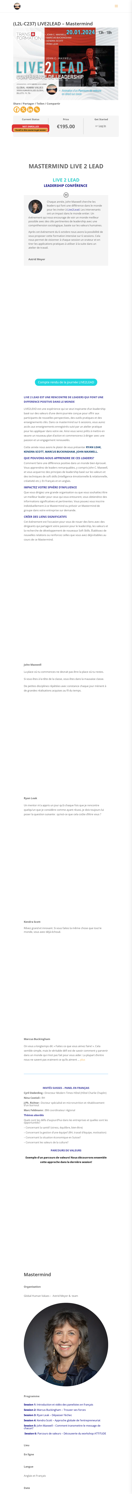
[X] (23, 109)
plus (82, 1059)
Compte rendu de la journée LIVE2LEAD (66, 382)
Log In (102, 126)
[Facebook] (17, 109)
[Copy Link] (37, 109)
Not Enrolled (30, 126)
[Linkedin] (30, 109)
